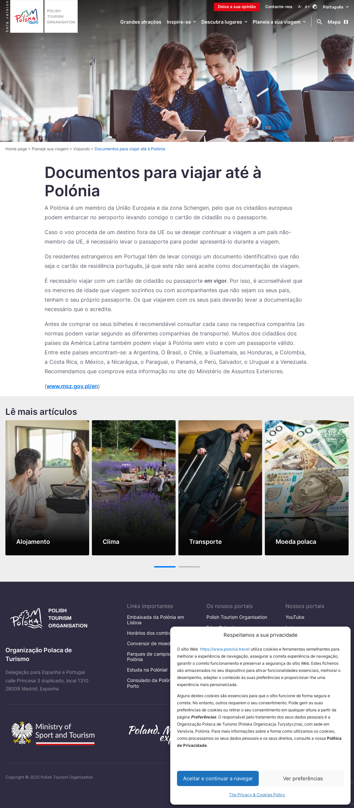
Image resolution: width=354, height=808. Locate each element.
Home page (16, 148)
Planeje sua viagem (50, 148)
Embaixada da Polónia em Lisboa (155, 619)
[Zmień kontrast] (315, 6)
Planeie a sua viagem (277, 22)
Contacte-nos (279, 6)
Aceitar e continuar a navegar (218, 778)
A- (300, 6)
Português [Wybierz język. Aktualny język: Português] (336, 6)
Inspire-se (179, 22)
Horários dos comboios (152, 633)
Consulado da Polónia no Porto (154, 682)
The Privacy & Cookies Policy (257, 794)
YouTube (294, 617)
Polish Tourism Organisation (236, 617)
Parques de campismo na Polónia (155, 656)
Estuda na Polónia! (147, 670)
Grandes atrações (140, 22)
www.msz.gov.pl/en (72, 386)
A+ (307, 6)
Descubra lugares (221, 22)
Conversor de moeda (150, 643)
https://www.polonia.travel (225, 649)
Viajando (81, 148)
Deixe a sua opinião (237, 6)
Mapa (338, 22)
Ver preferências (303, 778)
